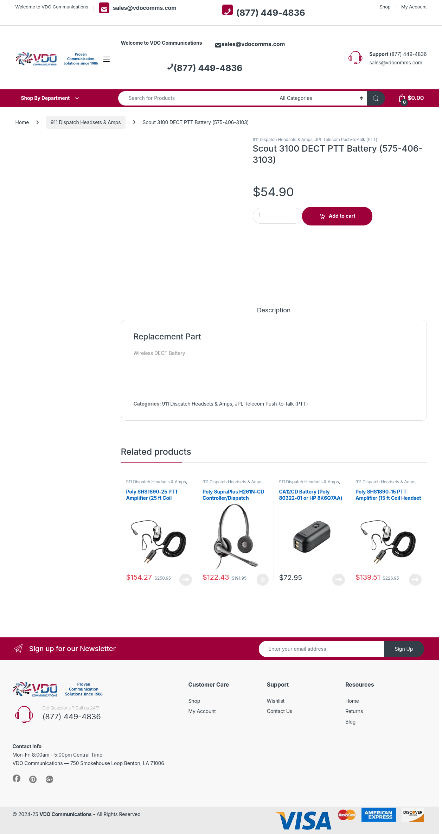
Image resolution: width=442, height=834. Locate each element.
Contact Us (279, 711)
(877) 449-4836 (263, 11)
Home (22, 122)
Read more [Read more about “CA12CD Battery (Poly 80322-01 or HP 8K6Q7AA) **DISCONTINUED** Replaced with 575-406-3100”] (338, 580)
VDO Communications (65, 814)
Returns (354, 711)
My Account (414, 6)
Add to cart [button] (263, 580)
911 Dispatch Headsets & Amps (86, 122)
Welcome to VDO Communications (51, 6)
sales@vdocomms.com (138, 7)
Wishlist (276, 701)
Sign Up (404, 649)
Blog (350, 722)
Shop (384, 6)
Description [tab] (274, 310)
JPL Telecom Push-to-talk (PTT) (346, 139)
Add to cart (342, 216)
